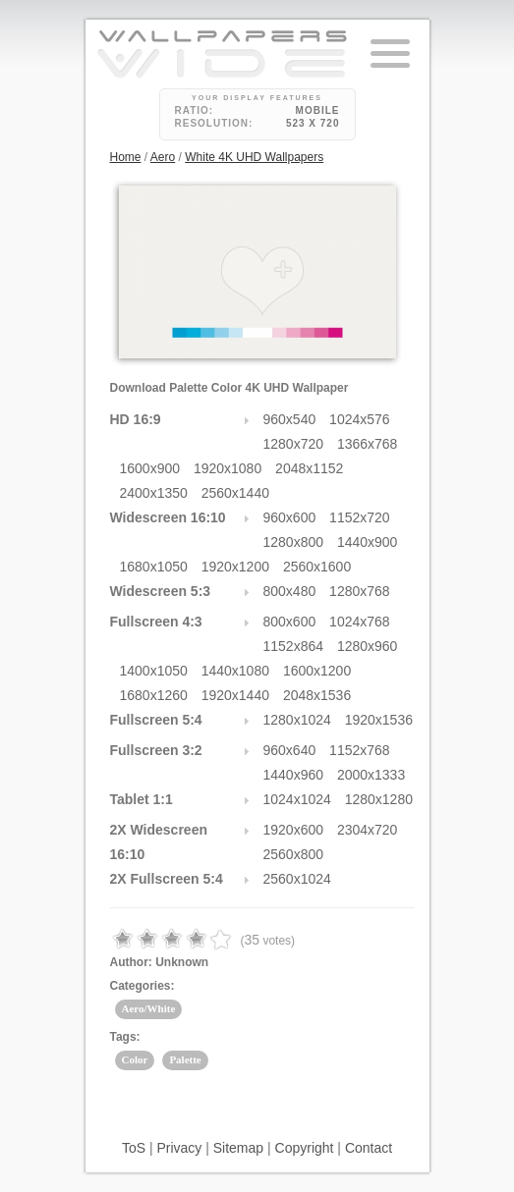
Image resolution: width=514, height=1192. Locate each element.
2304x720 (367, 830)
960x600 (289, 517)
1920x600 (293, 830)
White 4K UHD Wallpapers (254, 157)
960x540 (289, 419)
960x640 (289, 750)
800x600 (289, 621)
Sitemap (238, 1148)
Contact (368, 1148)
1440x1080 (235, 670)
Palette (184, 1059)
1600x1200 (317, 670)
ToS (133, 1148)
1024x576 (359, 419)
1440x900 (367, 542)
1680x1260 (154, 695)
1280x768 (359, 591)
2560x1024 (297, 879)
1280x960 (367, 646)
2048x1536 (317, 695)
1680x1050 (154, 566)
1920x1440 (235, 695)
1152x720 (359, 517)
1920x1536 (379, 720)
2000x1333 (371, 775)
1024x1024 (297, 799)
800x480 (289, 591)
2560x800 (293, 854)
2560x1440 (235, 493)
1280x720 (293, 444)
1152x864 (293, 646)
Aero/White (149, 1008)
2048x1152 (309, 468)
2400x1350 (154, 493)
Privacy (178, 1148)
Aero (162, 157)
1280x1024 (297, 720)
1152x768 (359, 750)
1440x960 (293, 775)
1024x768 (359, 621)
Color (135, 1059)
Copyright (304, 1148)
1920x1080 (227, 468)
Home (126, 157)
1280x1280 (379, 799)
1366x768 (367, 444)
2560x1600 (317, 566)
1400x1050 (154, 670)
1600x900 (150, 468)
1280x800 (293, 542)
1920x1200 (235, 566)
